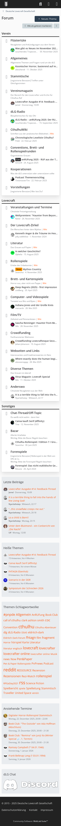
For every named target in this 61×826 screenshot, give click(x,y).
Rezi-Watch (28, 676)
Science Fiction (35, 683)
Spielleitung (33, 688)
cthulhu (26, 626)
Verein (6, 33)
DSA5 (24, 632)
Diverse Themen (22, 369)
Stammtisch (48, 688)
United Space (23, 693)
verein (35, 693)
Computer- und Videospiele (29, 297)
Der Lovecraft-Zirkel (25, 225)
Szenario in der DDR (20, 579)
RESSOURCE (24, 670)
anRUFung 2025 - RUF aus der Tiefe (39, 159)
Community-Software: (30, 821)
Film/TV (16, 315)
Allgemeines (19, 58)
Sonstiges (8, 406)
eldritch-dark (36, 632)
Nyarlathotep (14, 504)
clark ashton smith (32, 620)
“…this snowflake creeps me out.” (26, 509)
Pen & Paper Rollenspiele (17, 663)
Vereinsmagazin (22, 91)
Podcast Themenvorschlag (29, 177)
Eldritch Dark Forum (14, 637)
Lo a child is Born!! (19, 517)
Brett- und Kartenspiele (27, 279)
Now (13, 659)
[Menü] (57, 4)
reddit (9, 669)
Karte (25, 642)
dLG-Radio (18, 112)
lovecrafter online (16, 653)
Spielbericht (10, 688)
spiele (22, 688)
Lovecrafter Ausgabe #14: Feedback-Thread (36, 101)
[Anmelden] (48, 4)
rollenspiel (44, 676)
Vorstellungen (20, 187)
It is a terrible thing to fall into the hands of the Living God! (36, 394)
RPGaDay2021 (10, 683)
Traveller (8, 693)
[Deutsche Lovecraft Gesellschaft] (6, 4)
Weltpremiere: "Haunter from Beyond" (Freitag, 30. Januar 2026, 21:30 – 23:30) (36, 215)
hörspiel (16, 642)
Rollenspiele (19, 261)
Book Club (51, 615)
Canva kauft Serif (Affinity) (29, 421)
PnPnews (37, 663)
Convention (10, 627)
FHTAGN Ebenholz (18, 571)
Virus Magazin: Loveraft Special (32, 376)
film (39, 638)
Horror (7, 642)
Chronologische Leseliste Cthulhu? (34, 137)
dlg (5, 632)
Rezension (38, 670)
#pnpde (9, 614)
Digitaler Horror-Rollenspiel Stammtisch (30, 715)
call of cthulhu (12, 620)
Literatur (17, 243)
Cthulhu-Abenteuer (45, 627)
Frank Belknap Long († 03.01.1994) (27, 755)
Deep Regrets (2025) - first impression (36, 287)
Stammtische (20, 76)
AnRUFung (38, 615)
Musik (54, 654)
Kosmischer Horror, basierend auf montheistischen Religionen (36, 66)
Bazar (15, 431)
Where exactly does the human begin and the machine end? (36, 358)
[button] (56, 25)
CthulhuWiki (19, 129)
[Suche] (40, 4)
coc (47, 620)
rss (22, 682)
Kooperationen (21, 169)
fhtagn (31, 637)
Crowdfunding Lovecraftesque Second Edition (36, 340)
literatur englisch (12, 648)
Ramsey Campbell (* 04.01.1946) (26, 747)
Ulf (10, 532)
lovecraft (30, 647)
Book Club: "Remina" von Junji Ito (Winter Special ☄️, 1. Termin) (31, 737)
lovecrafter (47, 648)
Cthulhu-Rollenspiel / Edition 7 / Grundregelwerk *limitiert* (36, 442)
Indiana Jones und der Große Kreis (34, 305)
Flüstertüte (18, 40)
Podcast (49, 663)
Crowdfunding (20, 333)
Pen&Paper (24, 659)
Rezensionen (12, 676)
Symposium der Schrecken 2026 (26, 588)
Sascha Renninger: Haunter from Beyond (36, 322)
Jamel (11, 492)
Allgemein (23, 614)
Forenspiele (19, 452)
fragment (48, 638)
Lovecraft (8, 200)
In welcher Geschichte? (28, 251)
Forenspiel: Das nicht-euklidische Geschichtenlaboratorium (36, 465)
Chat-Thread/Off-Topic (26, 413)
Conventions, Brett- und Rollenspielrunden (27, 149)
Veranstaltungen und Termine (31, 207)
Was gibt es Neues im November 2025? (36, 48)
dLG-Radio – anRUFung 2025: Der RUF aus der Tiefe (36, 119)
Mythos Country (32, 269)
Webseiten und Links (25, 351)
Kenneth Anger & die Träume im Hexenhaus (36, 233)
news (6, 659)
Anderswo (18, 387)
